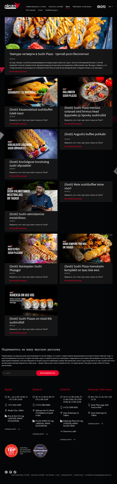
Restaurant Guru (25, 452)
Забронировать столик (36, 6)
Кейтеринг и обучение (82, 6)
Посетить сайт (69, 431)
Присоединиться (47, 373)
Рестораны (30, 10)
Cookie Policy (78, 475)
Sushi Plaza (24, 448)
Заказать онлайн (56, 6)
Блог (68, 6)
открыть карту (10, 429)
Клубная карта (51, 10)
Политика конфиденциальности (98, 475)
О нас (40, 10)
